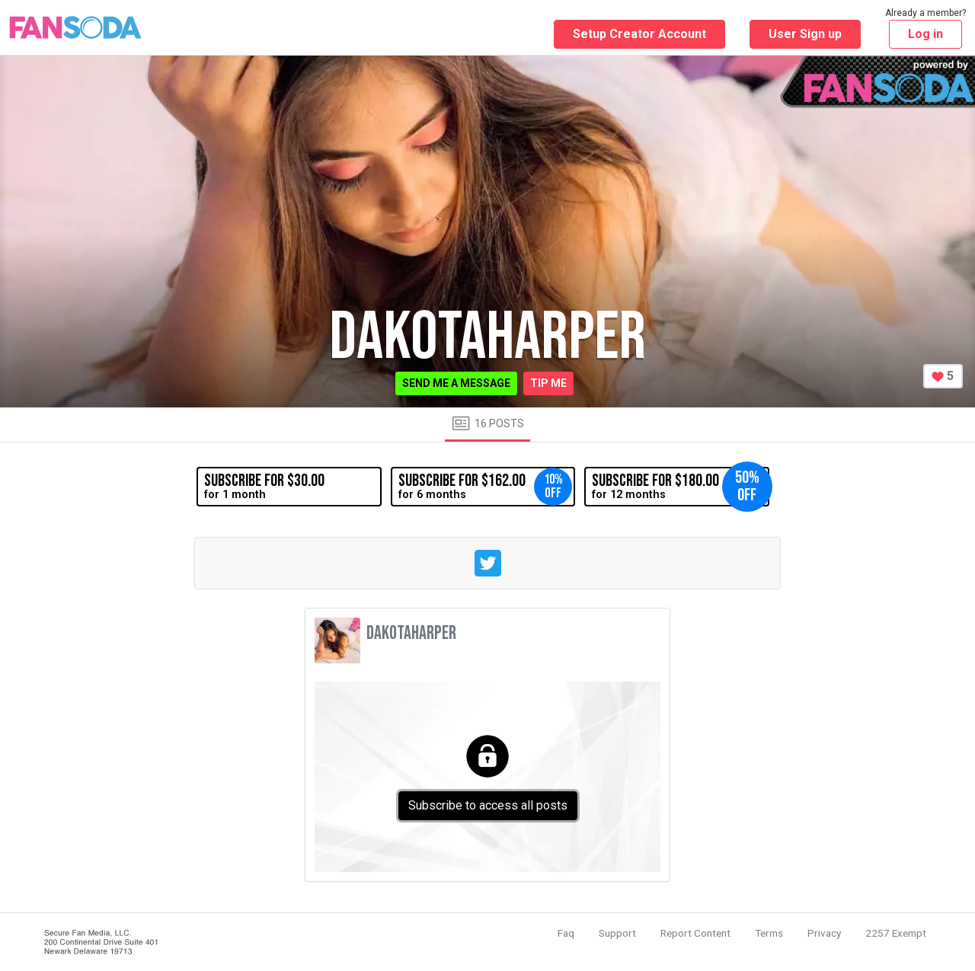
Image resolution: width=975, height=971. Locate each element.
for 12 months (680, 486)
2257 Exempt (895, 933)
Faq (566, 933)
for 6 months (485, 487)
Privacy (824, 933)
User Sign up (805, 34)
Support (617, 933)
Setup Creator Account (639, 34)
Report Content (695, 933)
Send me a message (456, 383)
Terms (769, 933)
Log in (925, 34)
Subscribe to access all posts (487, 805)
